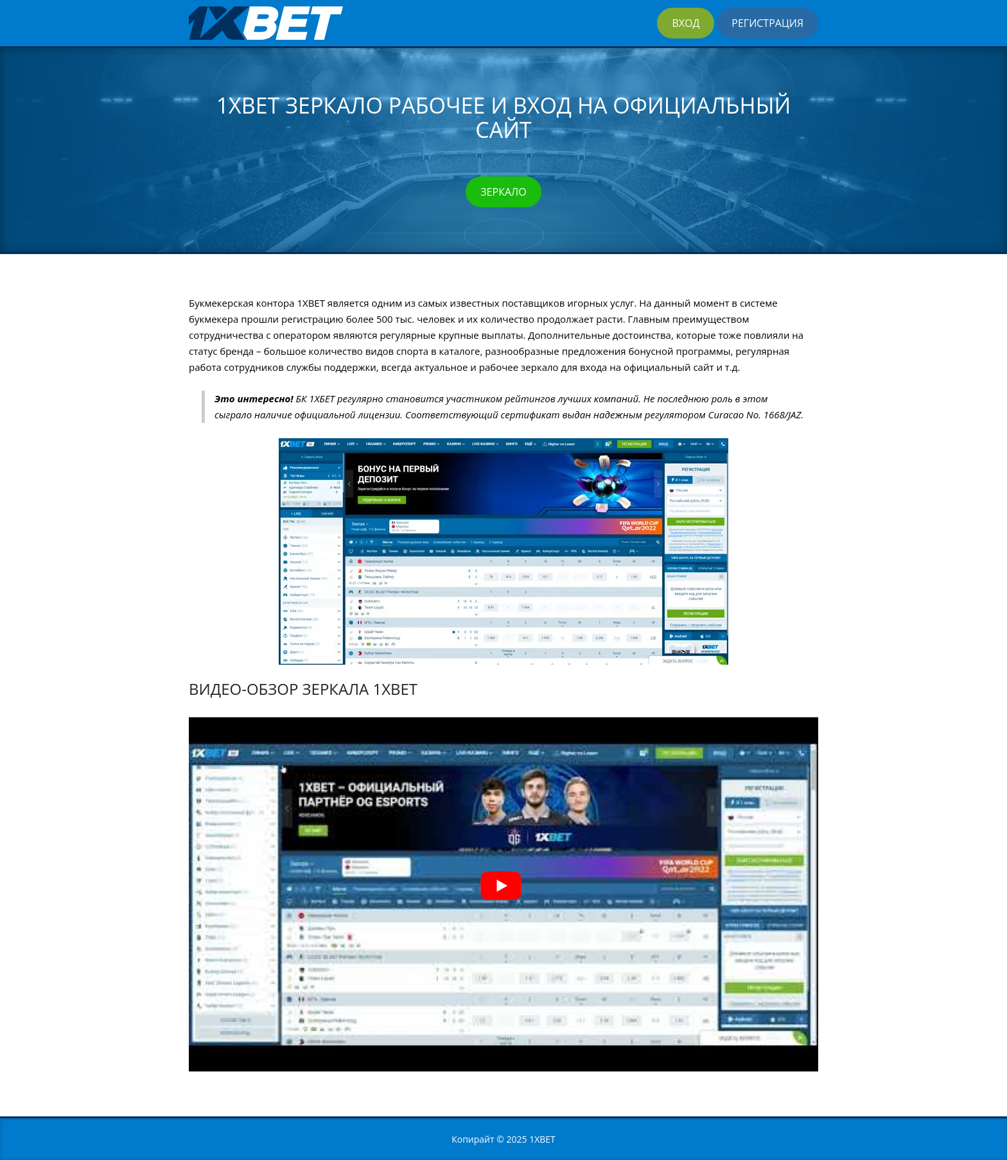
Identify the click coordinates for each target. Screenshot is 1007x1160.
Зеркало (503, 192)
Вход (685, 23)
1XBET (542, 1139)
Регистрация (767, 23)
